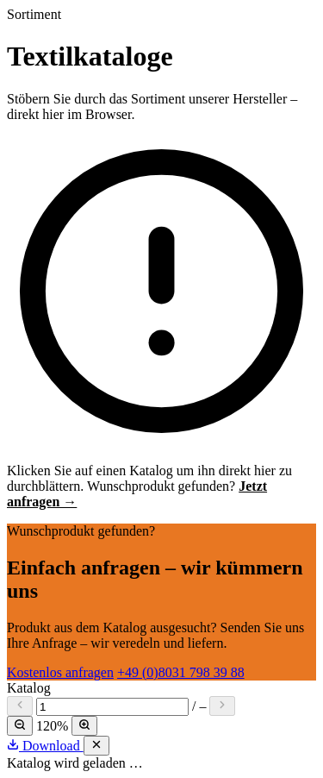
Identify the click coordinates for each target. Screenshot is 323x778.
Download (45, 745)
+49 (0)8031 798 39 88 (181, 672)
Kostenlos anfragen (60, 672)
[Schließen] (96, 746)
